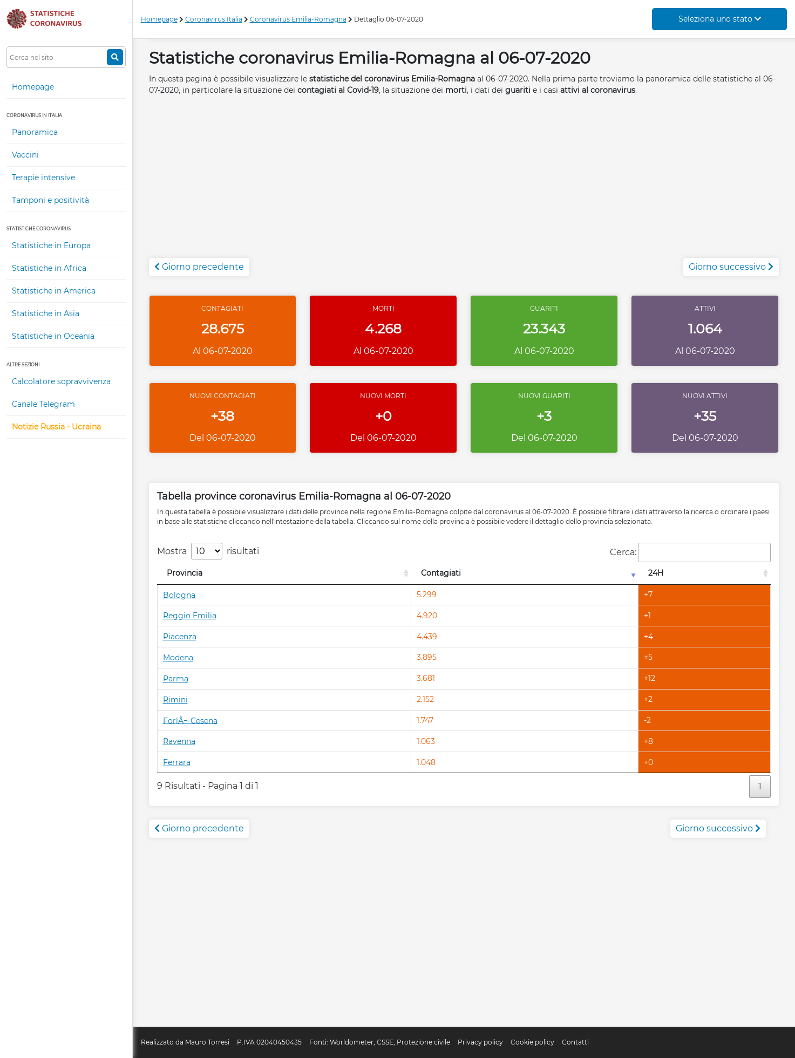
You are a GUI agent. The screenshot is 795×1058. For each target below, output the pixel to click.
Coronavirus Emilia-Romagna (298, 19)
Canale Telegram (43, 404)
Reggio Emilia (189, 615)
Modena (178, 658)
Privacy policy (480, 1042)
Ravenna (179, 741)
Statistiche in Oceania (53, 336)
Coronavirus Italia (213, 19)
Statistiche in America (54, 291)
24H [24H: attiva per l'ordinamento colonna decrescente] (655, 573)
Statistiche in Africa (49, 268)
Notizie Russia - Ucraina (56, 427)
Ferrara (177, 762)
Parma (175, 679)
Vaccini (25, 155)
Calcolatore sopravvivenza (61, 381)
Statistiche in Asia (45, 313)
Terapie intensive (43, 177)
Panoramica (35, 132)
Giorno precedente (199, 267)
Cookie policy (532, 1042)
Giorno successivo (731, 267)
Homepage (33, 87)
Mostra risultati (208, 551)
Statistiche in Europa (51, 245)
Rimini (175, 700)
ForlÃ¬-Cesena (190, 720)
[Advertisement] (464, 182)
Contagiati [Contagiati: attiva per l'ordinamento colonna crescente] (441, 573)
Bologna (179, 594)
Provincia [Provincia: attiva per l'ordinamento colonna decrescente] (184, 573)
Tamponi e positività (50, 200)
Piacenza (179, 636)
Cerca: (690, 552)
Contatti (575, 1042)
